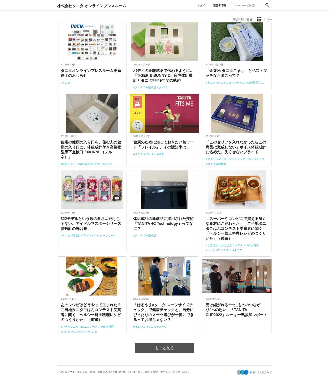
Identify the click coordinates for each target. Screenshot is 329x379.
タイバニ (164, 87)
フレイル (150, 154)
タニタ (66, 82)
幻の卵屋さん (255, 82)
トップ (201, 5)
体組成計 (150, 87)
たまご (241, 82)
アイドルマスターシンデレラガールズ (230, 158)
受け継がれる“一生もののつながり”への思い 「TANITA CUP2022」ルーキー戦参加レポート (236, 310)
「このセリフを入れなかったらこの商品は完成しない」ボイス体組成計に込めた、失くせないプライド (236, 147)
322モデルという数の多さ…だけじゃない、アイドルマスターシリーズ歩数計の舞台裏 (91, 224)
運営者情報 (219, 5)
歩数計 (77, 235)
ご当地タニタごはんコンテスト (226, 245)
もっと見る (164, 348)
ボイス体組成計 (216, 164)
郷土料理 (253, 245)
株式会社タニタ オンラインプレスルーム (91, 6)
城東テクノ (69, 164)
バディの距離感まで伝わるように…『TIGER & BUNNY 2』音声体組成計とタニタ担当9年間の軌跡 (163, 76)
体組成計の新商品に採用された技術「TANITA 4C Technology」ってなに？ (163, 224)
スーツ (163, 326)
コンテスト (224, 250)
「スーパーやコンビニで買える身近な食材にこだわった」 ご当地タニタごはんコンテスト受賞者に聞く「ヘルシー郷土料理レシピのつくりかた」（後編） (236, 229)
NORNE (97, 164)
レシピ (211, 250)
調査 (161, 154)
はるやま (140, 326)
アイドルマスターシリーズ (100, 235)
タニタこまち (226, 82)
